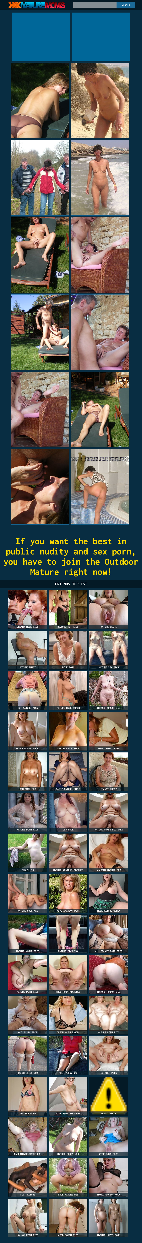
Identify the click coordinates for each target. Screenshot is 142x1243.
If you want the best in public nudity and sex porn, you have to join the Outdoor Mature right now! (71, 556)
